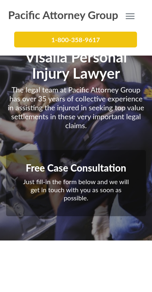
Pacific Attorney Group (63, 14)
